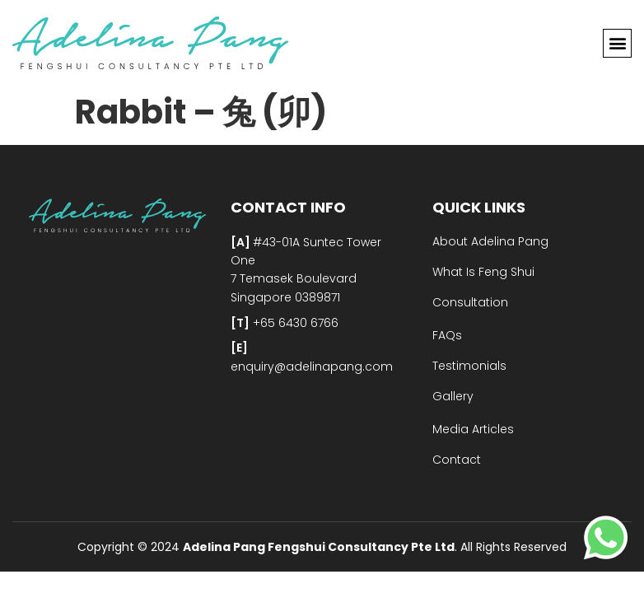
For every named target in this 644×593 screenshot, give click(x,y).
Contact (456, 459)
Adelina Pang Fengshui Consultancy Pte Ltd (319, 547)
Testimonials (469, 365)
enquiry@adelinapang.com (312, 366)
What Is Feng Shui (483, 272)
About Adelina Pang (490, 241)
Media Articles (473, 429)
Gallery (453, 396)
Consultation (470, 302)
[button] (617, 43)
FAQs (447, 335)
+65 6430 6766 (294, 323)
